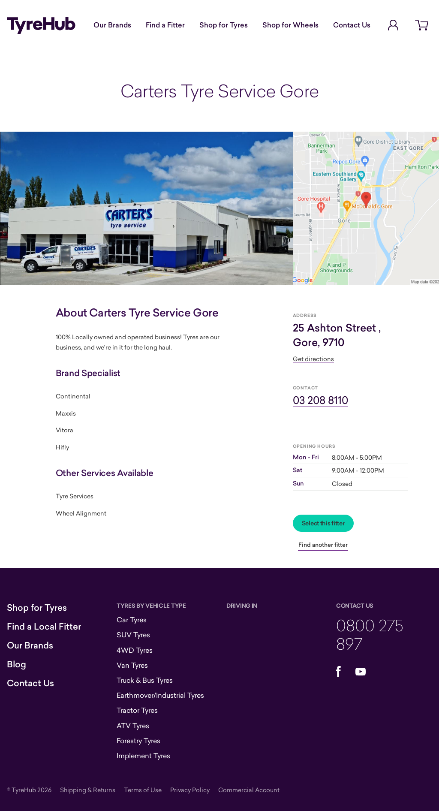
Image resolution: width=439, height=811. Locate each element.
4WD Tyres (135, 650)
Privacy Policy (190, 790)
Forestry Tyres (138, 740)
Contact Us (351, 25)
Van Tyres (132, 665)
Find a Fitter (165, 25)
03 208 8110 (320, 400)
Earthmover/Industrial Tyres (160, 695)
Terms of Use (143, 790)
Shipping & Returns (87, 790)
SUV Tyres (133, 634)
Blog (16, 664)
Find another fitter (323, 545)
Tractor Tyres (137, 710)
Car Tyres (132, 619)
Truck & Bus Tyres (145, 680)
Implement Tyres (143, 755)
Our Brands (112, 25)
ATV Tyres (133, 725)
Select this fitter (323, 523)
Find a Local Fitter (44, 627)
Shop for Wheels (290, 25)
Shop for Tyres (223, 25)
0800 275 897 (369, 634)
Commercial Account (249, 790)
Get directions (313, 359)
